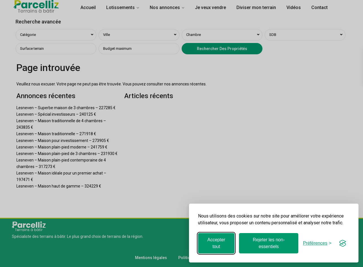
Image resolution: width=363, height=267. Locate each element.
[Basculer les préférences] (317, 243)
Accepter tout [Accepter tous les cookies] (216, 243)
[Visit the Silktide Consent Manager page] (342, 243)
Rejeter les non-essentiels (269, 243)
